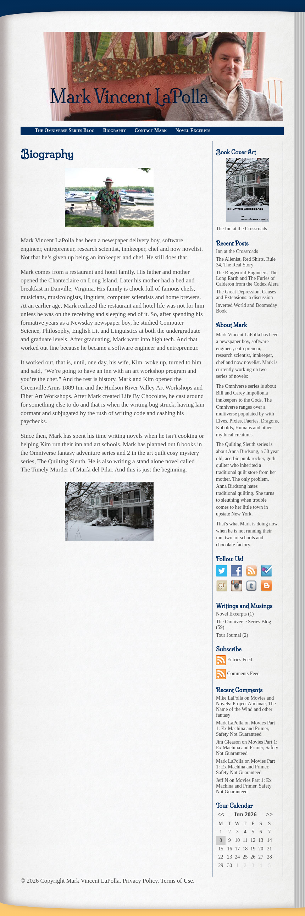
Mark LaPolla (229, 722)
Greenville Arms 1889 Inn (52, 387)
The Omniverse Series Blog (64, 130)
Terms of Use (177, 880)
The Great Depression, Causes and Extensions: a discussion (246, 294)
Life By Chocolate (143, 396)
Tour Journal (228, 635)
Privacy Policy (140, 880)
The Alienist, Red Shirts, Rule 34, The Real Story (246, 261)
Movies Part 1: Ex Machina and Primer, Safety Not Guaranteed (245, 728)
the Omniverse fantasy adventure (60, 452)
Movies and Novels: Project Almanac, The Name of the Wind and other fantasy (246, 706)
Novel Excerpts (193, 130)
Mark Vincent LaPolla (93, 880)
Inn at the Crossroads (237, 251)
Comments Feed (238, 673)
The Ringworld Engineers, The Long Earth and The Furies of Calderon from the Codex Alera (247, 278)
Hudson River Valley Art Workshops (148, 387)
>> (269, 814)
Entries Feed (234, 659)
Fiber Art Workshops (46, 396)
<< (220, 814)
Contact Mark (150, 130)
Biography (114, 130)
